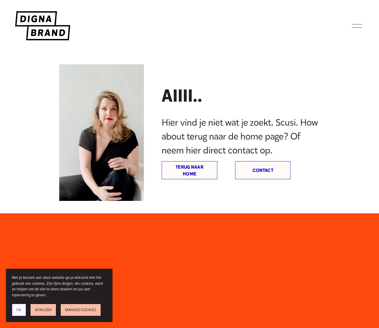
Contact (263, 170)
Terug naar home (189, 170)
